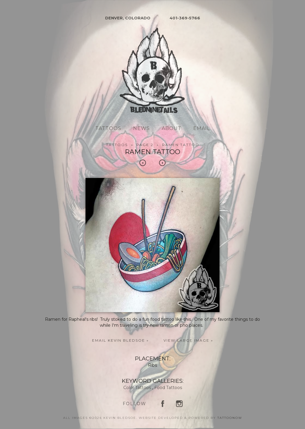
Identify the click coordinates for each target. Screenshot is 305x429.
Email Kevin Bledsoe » (120, 340)
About (171, 128)
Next (162, 162)
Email (201, 128)
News (141, 128)
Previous (142, 162)
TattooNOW (229, 418)
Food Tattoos (168, 387)
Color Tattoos (137, 387)
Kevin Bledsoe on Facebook (162, 403)
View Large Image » (188, 340)
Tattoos (108, 128)
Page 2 (144, 145)
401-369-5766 (184, 18)
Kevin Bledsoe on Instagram (179, 403)
